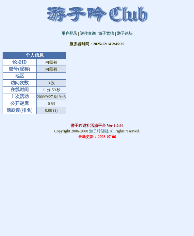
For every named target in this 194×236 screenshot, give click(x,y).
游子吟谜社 (99, 131)
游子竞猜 (106, 33)
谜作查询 (88, 33)
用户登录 (69, 33)
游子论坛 (125, 33)
